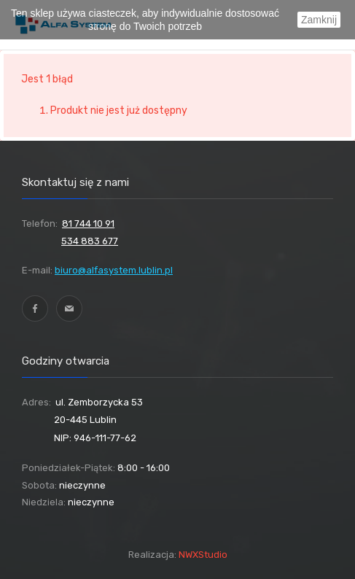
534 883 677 (89, 241)
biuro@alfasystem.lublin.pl (114, 270)
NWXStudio (203, 554)
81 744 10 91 (88, 223)
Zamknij (319, 20)
